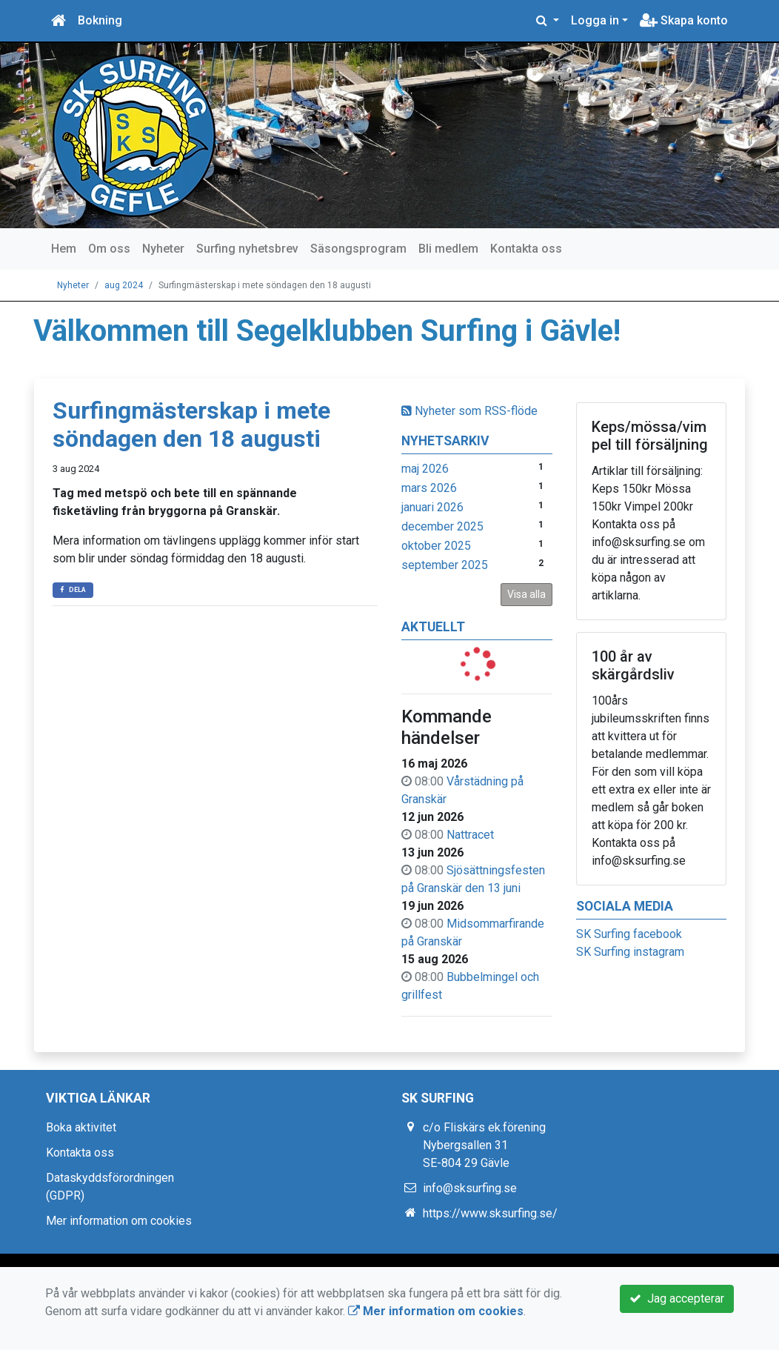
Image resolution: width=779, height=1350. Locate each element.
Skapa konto (684, 20)
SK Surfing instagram (630, 952)
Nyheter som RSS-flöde (469, 411)
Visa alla (526, 594)
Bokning (100, 20)
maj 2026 (425, 469)
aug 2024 (123, 285)
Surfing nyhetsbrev (247, 249)
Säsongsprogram (358, 249)
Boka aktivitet (81, 1127)
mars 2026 (429, 488)
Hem (63, 249)
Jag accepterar (676, 1298)
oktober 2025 (436, 546)
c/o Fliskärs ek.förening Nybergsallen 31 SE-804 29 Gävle (484, 1145)
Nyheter (163, 249)
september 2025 (444, 565)
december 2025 (442, 526)
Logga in (595, 20)
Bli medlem (448, 249)
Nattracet (470, 835)
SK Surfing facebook (629, 934)
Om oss (109, 249)
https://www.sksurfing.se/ (490, 1213)
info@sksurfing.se (470, 1188)
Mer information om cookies (119, 1221)
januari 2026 (432, 507)
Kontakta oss (526, 249)
